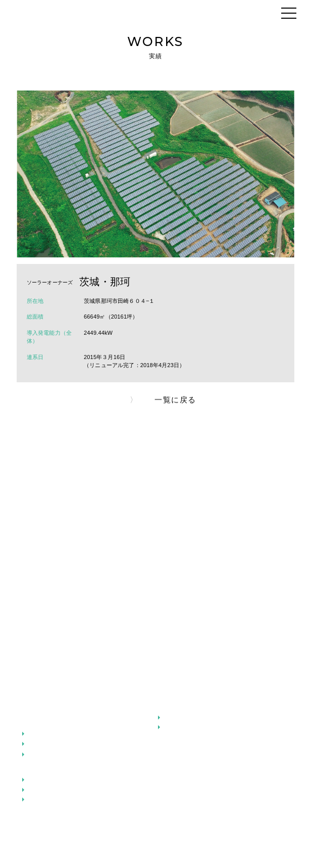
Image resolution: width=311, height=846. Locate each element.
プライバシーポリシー (130, 823)
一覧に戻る (175, 403)
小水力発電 (43, 789)
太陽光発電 (43, 779)
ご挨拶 (37, 754)
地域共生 (176, 727)
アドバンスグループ (55, 733)
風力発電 (40, 799)
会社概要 (40, 743)
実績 (164, 742)
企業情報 (34, 723)
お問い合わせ (192, 823)
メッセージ (37, 707)
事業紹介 (34, 770)
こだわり (170, 707)
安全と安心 (179, 717)
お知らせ (170, 758)
